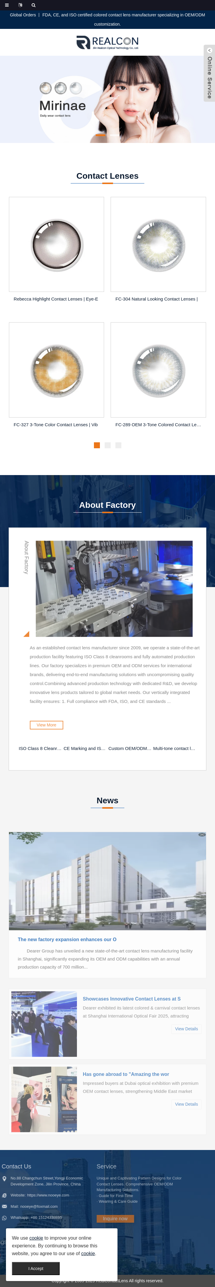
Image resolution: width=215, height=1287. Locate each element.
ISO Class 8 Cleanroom (41, 748)
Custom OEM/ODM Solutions (130, 748)
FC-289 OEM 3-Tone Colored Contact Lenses (159, 425)
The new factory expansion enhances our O (67, 972)
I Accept (35, 1268)
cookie (36, 1238)
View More (85, 725)
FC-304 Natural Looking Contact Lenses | (156, 299)
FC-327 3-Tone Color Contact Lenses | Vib (56, 425)
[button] (100, 135)
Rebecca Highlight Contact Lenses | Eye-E (56, 299)
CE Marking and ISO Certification (85, 748)
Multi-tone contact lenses (175, 748)
